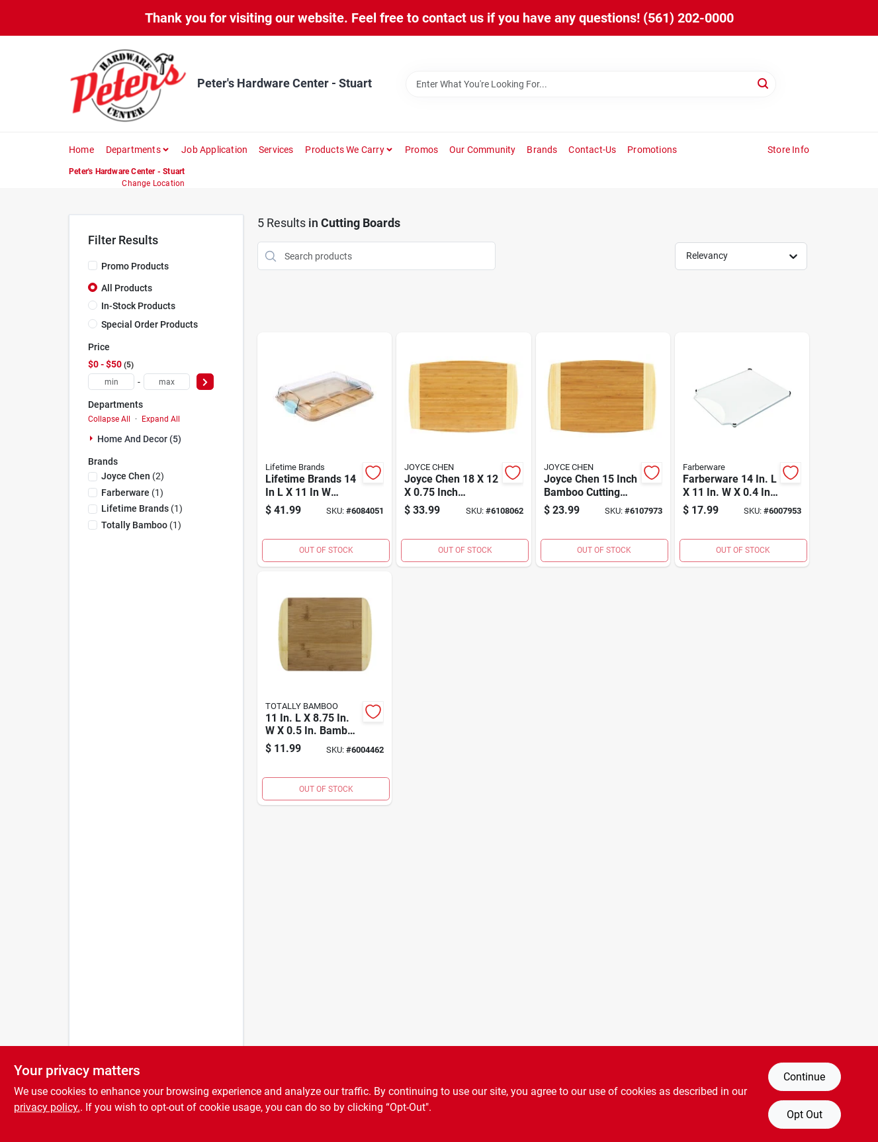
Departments (133, 149)
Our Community (482, 149)
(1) (132, 492)
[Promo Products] (92, 265)
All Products (126, 288)
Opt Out (804, 1114)
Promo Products (135, 266)
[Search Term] (591, 84)
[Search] (763, 83)
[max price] (167, 381)
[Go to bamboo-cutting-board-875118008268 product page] (324, 688)
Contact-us (592, 149)
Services (276, 149)
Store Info (788, 149)
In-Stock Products (138, 306)
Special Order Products (149, 324)
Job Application (214, 149)
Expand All (161, 419)
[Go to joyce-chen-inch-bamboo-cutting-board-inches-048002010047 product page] (603, 449)
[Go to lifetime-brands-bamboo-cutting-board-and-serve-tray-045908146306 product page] (324, 449)
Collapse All (109, 419)
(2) (132, 476)
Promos (421, 149)
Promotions (652, 149)
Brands (542, 149)
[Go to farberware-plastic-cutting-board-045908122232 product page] (742, 449)
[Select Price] (205, 381)
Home (81, 149)
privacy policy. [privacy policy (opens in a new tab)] (47, 1107)
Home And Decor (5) (139, 439)
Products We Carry (344, 149)
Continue (804, 1077)
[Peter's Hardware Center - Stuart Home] (128, 83)
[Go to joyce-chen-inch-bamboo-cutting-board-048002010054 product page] (463, 449)
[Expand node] (92, 438)
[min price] (111, 381)
